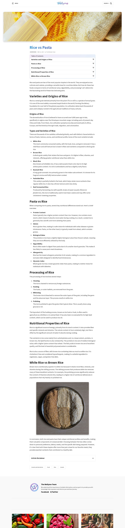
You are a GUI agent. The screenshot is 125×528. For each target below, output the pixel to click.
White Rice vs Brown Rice (40, 76)
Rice (55, 467)
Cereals (62, 467)
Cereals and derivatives (37, 467)
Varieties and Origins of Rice (41, 59)
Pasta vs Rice (36, 64)
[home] (62, 3)
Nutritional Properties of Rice (42, 72)
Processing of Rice (38, 68)
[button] (15, 3)
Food (48, 467)
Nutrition (33, 52)
